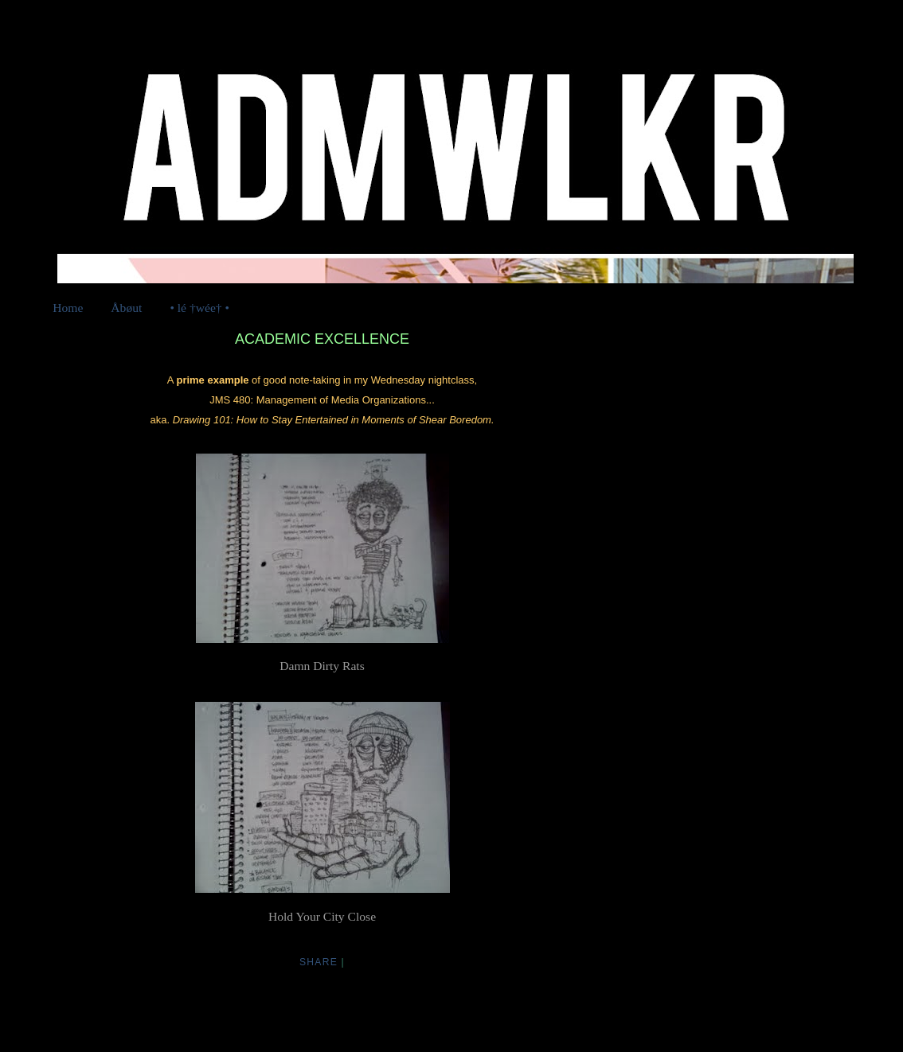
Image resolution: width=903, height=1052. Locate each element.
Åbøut (126, 307)
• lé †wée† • (199, 307)
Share (318, 962)
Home (68, 307)
